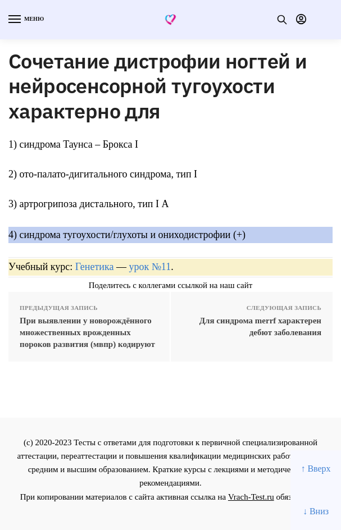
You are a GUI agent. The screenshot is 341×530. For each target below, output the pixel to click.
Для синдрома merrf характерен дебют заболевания (260, 326)
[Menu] (25, 19)
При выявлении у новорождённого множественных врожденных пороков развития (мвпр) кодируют (87, 332)
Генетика (94, 266)
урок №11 (150, 266)
